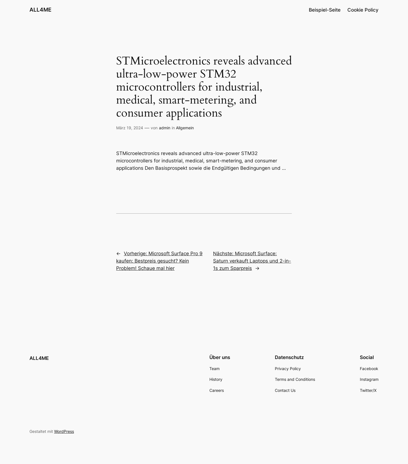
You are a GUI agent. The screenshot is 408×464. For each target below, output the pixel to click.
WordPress (64, 431)
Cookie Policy (363, 10)
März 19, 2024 (129, 127)
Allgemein (185, 127)
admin (164, 127)
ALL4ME (40, 9)
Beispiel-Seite (325, 10)
